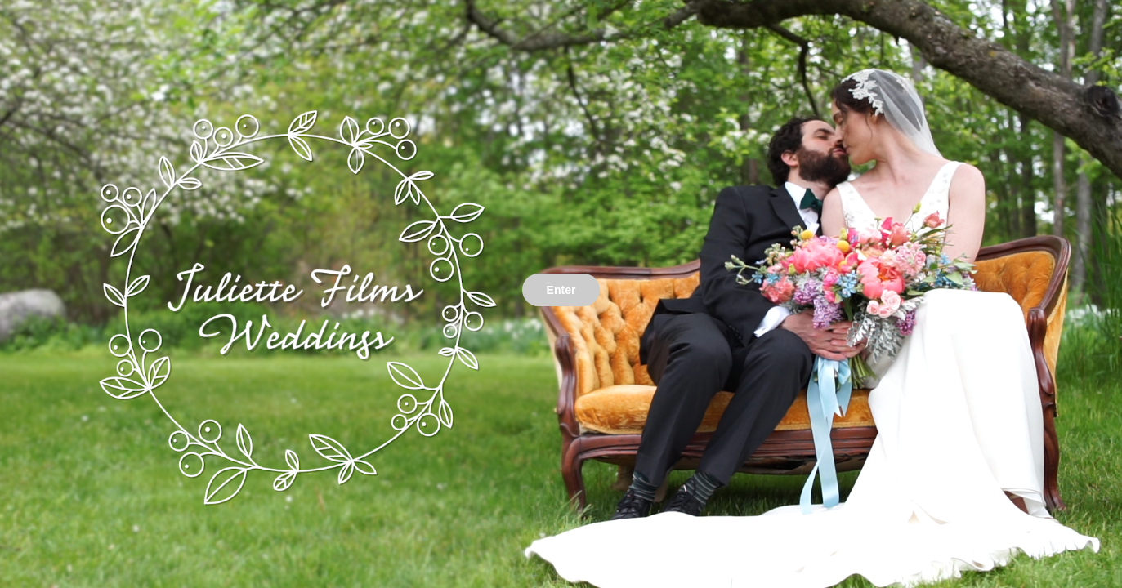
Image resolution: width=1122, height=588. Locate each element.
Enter (561, 289)
